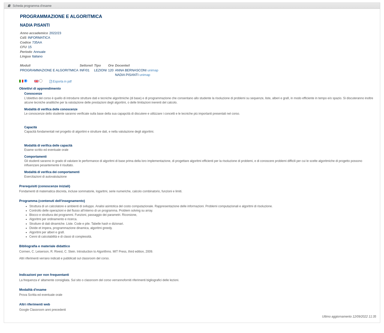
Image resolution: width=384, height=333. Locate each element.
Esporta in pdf (60, 81)
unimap (153, 70)
